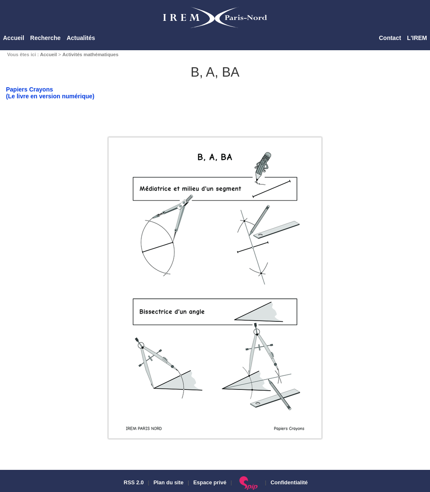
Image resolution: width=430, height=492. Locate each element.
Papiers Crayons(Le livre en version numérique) (50, 93)
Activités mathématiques (90, 54)
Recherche (45, 37)
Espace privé (209, 483)
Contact (390, 37)
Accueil (13, 37)
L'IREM (417, 37)
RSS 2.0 (132, 483)
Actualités (80, 37)
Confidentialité (288, 483)
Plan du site (168, 483)
